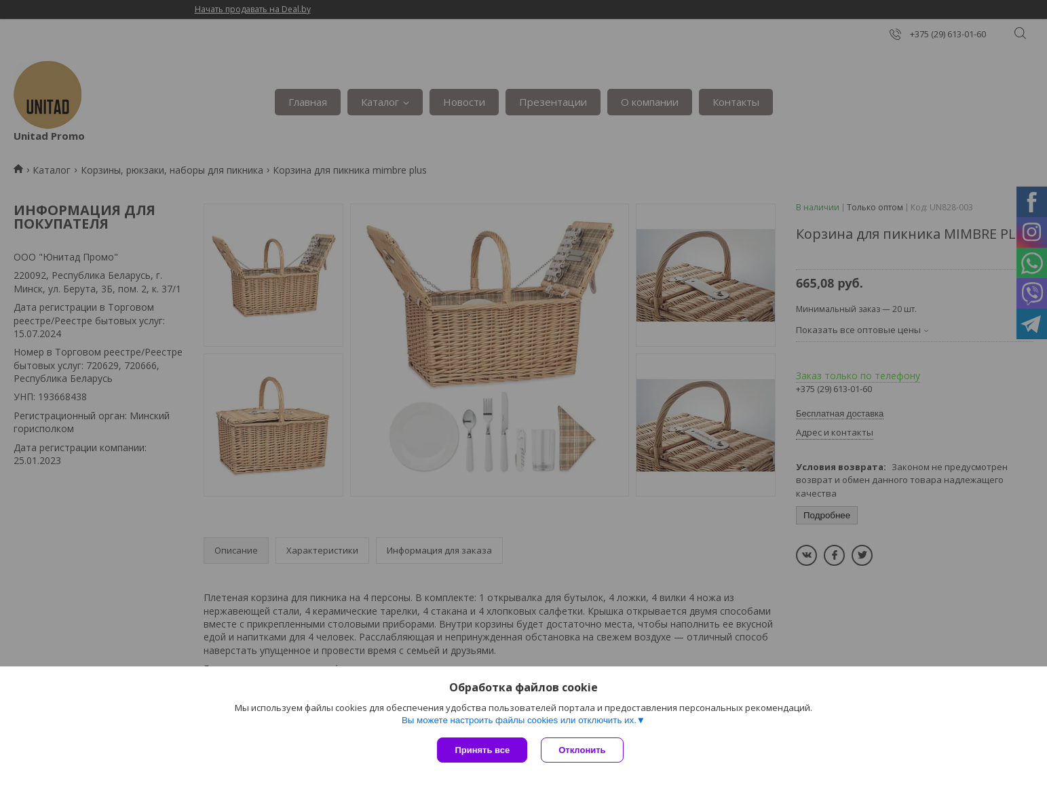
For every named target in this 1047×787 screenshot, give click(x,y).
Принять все (482, 750)
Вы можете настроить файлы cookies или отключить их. (519, 720)
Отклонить (581, 750)
